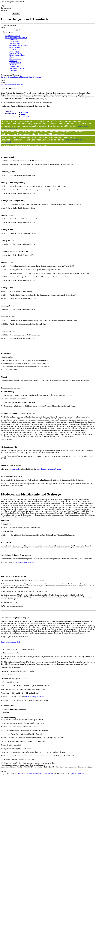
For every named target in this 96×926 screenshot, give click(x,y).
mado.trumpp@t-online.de (34, 697)
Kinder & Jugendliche (17, 55)
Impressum (13, 70)
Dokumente (37, 77)
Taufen (23, 114)
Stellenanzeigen (14, 43)
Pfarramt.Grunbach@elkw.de (25, 562)
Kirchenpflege (14, 41)
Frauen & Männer (15, 53)
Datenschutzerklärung (33, 773)
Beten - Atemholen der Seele (11, 642)
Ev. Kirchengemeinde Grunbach (16, 38)
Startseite (4, 77)
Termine (17, 77)
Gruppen (11, 77)
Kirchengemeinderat (16, 49)
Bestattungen (26, 116)
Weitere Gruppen (15, 63)
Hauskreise (13, 61)
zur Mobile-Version (78, 773)
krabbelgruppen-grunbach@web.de (49, 469)
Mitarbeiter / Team (26, 77)
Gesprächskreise (15, 59)
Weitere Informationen (17, 68)
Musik (11, 57)
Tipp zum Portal (14, 66)
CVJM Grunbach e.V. (12, 36)
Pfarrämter (13, 40)
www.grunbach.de (15, 469)
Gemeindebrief (14, 47)
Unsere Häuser (14, 51)
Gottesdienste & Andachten (18, 45)
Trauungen (25, 112)
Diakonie (12, 64)
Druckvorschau (48, 773)
